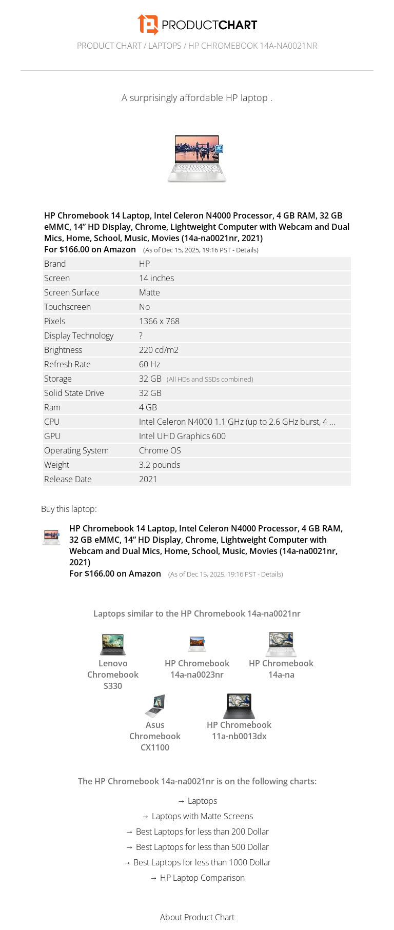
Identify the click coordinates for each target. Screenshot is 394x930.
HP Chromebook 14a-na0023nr (197, 655)
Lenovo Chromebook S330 (113, 655)
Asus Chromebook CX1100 (155, 717)
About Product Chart (197, 917)
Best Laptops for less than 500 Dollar (202, 847)
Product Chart (109, 45)
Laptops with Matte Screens (202, 816)
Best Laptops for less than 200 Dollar (202, 831)
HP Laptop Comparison (202, 877)
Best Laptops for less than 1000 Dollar (202, 862)
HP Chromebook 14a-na (281, 655)
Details (246, 249)
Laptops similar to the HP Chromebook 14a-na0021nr (197, 613)
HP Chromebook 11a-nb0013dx (239, 717)
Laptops (165, 45)
